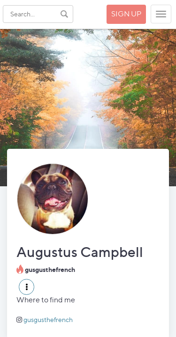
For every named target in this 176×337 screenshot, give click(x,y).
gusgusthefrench (48, 319)
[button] (26, 287)
